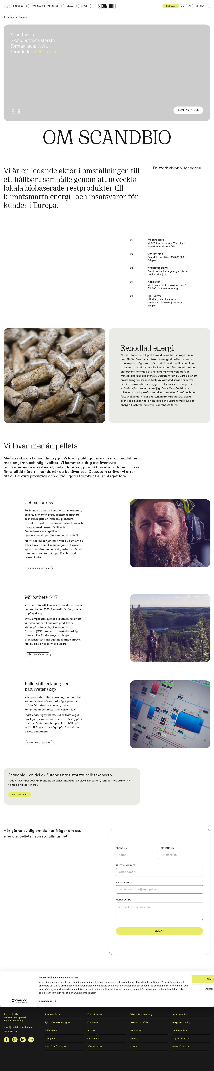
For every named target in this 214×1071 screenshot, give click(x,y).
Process (18, 6)
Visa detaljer (45, 1065)
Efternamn (167, 848)
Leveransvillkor (180, 1014)
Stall (84, 6)
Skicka (159, 931)
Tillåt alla (189, 1039)
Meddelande (123, 900)
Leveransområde (139, 1022)
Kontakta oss (188, 110)
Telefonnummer (126, 865)
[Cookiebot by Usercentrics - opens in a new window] (19, 1065)
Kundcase (92, 1022)
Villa (70, 6)
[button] (182, 6)
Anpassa (189, 1049)
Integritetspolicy (181, 1022)
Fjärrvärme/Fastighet (45, 6)
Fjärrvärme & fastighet (58, 1022)
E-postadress (124, 883)
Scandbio (9, 17)
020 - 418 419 (10, 1031)
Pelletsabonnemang (141, 1014)
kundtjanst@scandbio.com (19, 1027)
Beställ (170, 6)
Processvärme (53, 1014)
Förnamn (121, 848)
